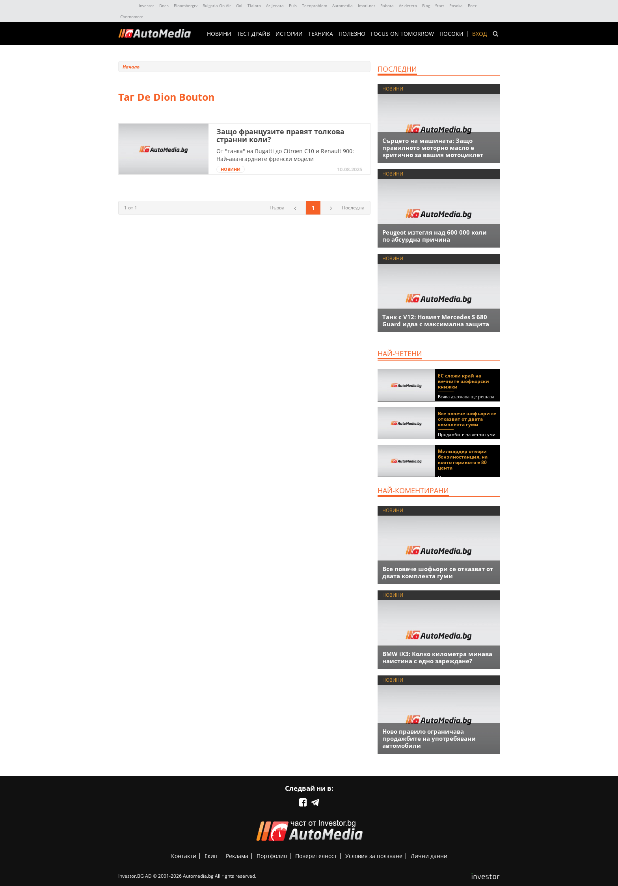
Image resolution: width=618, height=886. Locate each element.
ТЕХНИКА (320, 34)
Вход (479, 34)
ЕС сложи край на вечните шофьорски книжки (463, 381)
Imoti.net (366, 5)
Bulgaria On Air (217, 5)
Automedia (342, 5)
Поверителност (316, 856)
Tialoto (254, 5)
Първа (277, 207)
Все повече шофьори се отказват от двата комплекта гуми (467, 419)
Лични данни (429, 856)
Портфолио (272, 856)
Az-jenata (275, 5)
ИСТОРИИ (289, 34)
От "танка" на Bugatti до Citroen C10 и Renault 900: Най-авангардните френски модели (285, 155)
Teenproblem (314, 5)
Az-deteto (408, 5)
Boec (472, 5)
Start (439, 5)
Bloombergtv (185, 5)
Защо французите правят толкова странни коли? (280, 135)
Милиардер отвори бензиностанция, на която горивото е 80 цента (463, 459)
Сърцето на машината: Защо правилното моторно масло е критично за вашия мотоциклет (432, 148)
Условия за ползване (373, 856)
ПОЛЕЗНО (352, 34)
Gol (239, 5)
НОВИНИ (219, 34)
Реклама (237, 856)
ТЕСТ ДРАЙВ (253, 34)
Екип (211, 856)
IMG (127, 5)
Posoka (456, 5)
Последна (353, 207)
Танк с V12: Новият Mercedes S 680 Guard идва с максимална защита (435, 320)
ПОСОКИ (451, 34)
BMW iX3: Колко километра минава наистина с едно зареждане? (437, 657)
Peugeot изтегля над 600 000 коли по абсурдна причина (434, 235)
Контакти (183, 856)
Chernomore (131, 16)
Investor (146, 5)
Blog (426, 5)
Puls (293, 5)
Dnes (164, 5)
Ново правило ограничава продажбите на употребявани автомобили (429, 738)
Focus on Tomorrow (402, 34)
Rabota (387, 5)
